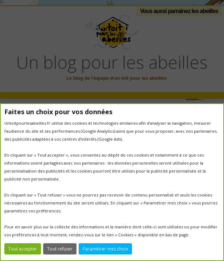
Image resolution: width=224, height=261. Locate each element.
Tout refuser (59, 249)
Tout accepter (22, 249)
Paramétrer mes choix (105, 249)
